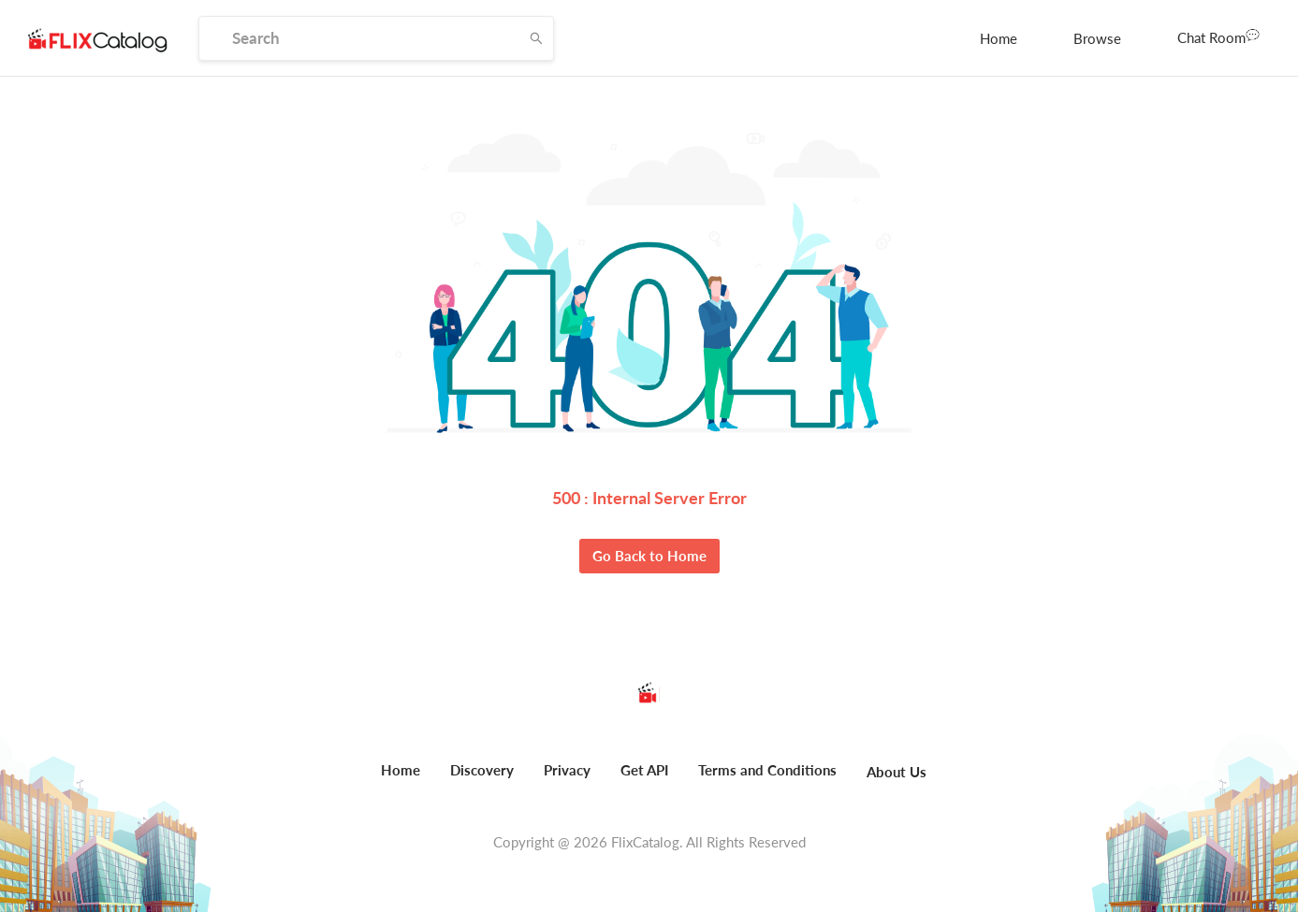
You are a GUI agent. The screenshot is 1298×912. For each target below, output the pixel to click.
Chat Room (1218, 36)
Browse (1097, 38)
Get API (644, 769)
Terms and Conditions (767, 769)
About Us (896, 771)
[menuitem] (998, 38)
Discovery (482, 769)
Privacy (567, 769)
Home (998, 38)
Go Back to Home (649, 555)
